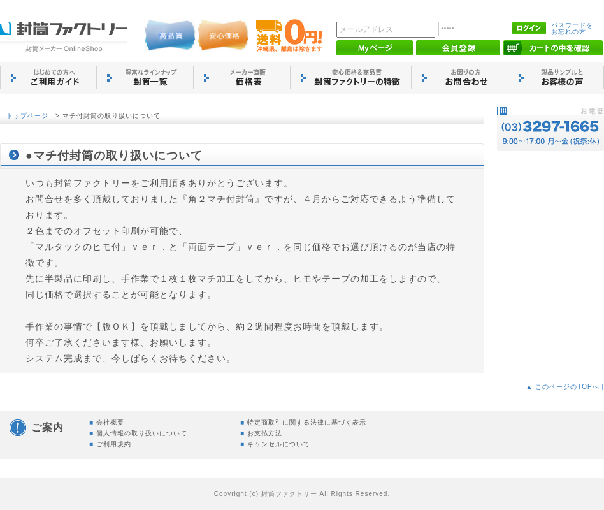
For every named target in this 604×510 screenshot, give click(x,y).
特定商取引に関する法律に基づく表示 (306, 422)
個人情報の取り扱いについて (141, 433)
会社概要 (110, 422)
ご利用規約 (113, 444)
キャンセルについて (278, 444)
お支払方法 (264, 433)
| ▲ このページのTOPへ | (562, 386)
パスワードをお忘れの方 (572, 28)
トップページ (27, 115)
